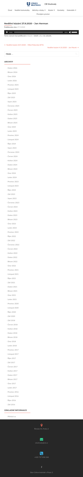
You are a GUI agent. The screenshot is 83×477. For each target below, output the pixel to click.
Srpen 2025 (12, 102)
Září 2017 (11, 362)
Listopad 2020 (13, 308)
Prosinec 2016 (13, 392)
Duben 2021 (12, 287)
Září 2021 (11, 282)
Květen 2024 (13, 160)
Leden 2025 (12, 131)
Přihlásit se (12, 416)
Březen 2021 (12, 291)
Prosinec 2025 (13, 85)
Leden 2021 (12, 299)
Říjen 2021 (12, 278)
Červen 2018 (13, 325)
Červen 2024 (13, 156)
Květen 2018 (13, 329)
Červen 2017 (13, 367)
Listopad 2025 (13, 89)
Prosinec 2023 (13, 181)
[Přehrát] (7, 32)
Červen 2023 (13, 207)
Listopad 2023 (13, 186)
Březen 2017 (12, 379)
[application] (41, 32)
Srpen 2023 (12, 198)
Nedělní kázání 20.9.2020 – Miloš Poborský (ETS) (24, 45)
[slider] (38, 32)
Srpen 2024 (12, 148)
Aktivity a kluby (38, 10)
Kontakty (60, 10)
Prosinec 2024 (13, 135)
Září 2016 (11, 404)
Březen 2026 (12, 72)
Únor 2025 (12, 127)
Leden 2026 (12, 81)
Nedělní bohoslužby (22, 10)
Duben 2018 (12, 333)
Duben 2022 (12, 257)
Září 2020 (11, 316)
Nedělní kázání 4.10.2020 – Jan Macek (63, 47)
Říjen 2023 (12, 190)
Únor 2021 (12, 295)
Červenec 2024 (13, 152)
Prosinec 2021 (13, 270)
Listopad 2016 (13, 396)
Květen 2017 (13, 371)
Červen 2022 (13, 249)
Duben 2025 (12, 118)
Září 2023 (11, 194)
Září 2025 (11, 97)
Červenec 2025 (13, 106)
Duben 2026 (12, 68)
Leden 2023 (12, 228)
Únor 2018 (12, 341)
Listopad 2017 (13, 354)
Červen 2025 (13, 110)
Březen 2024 (12, 169)
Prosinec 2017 (13, 350)
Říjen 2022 (12, 236)
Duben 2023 (12, 215)
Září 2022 (11, 240)
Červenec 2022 (13, 245)
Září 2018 (11, 320)
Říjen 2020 (12, 312)
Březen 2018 (12, 337)
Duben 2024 (12, 165)
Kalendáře (71, 10)
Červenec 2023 (13, 203)
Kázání (50, 10)
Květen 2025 (13, 114)
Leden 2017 (12, 388)
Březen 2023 (12, 219)
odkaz (41, 36)
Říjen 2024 (12, 144)
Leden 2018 (12, 346)
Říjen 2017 (12, 358)
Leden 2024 (12, 177)
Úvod (10, 10)
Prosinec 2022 (13, 232)
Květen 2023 (13, 211)
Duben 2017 (12, 375)
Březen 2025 (12, 123)
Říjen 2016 (12, 400)
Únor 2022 (12, 266)
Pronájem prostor (43, 14)
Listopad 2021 (13, 274)
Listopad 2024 (13, 139)
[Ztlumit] (70, 32)
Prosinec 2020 (13, 303)
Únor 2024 (12, 173)
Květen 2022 (13, 253)
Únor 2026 (12, 76)
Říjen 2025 (12, 93)
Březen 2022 (12, 261)
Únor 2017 (12, 383)
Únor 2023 (12, 224)
